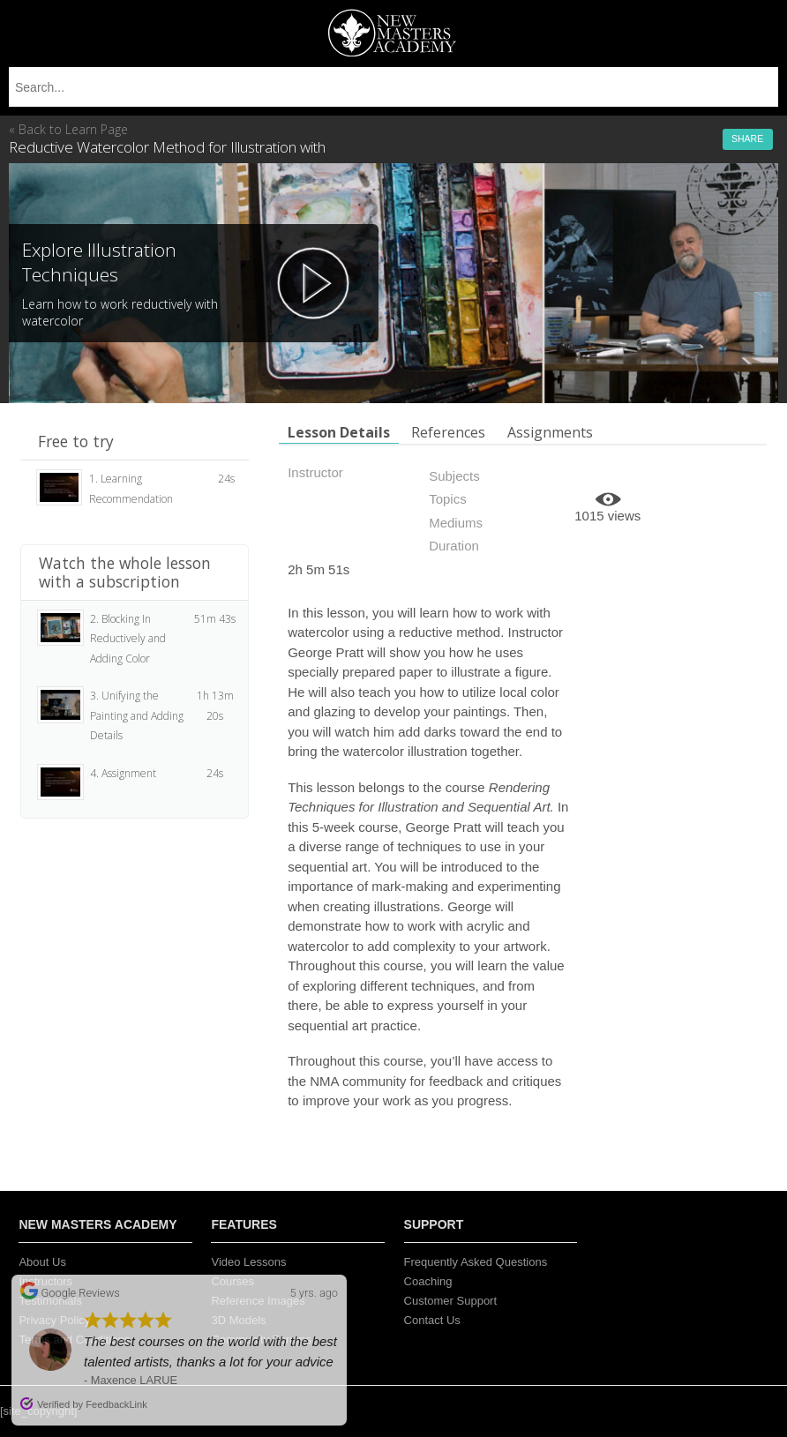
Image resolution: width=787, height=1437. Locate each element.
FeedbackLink (116, 1404)
